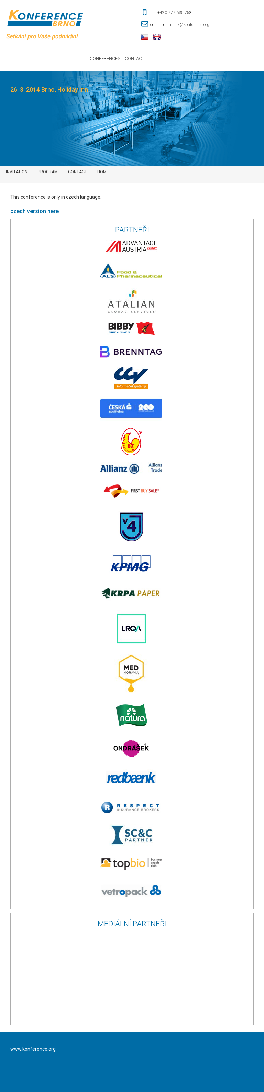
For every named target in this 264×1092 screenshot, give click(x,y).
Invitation (17, 171)
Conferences (105, 58)
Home (103, 171)
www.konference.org (33, 1049)
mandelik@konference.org (186, 24)
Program (48, 171)
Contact (134, 58)
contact (77, 171)
